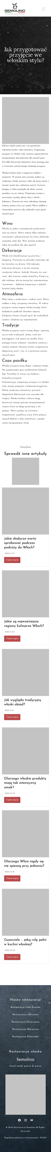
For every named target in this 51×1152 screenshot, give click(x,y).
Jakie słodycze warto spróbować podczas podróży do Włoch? (20, 543)
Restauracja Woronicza (25, 1029)
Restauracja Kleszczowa (25, 1022)
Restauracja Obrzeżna (26, 1014)
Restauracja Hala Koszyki (25, 1007)
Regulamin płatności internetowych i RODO (25, 1138)
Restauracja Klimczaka (25, 1036)
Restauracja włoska (25, 1051)
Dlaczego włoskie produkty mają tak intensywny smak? (25, 783)
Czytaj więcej (12, 560)
